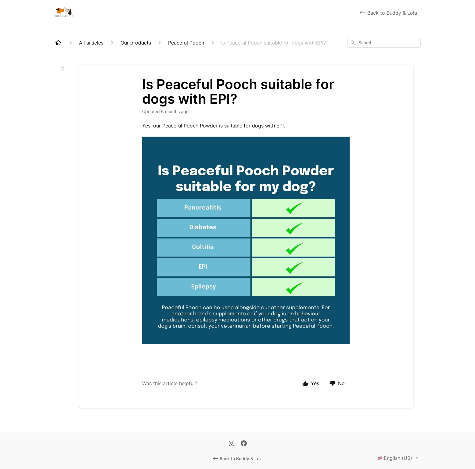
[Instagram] (231, 444)
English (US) (399, 458)
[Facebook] (243, 444)
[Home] (58, 42)
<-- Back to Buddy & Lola (388, 13)
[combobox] (384, 43)
